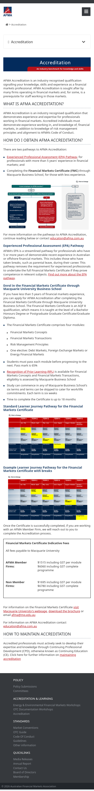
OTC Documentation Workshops (33, 709)
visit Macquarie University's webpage (41, 609)
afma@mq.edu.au (23, 615)
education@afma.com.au (67, 238)
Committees (20, 691)
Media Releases (22, 759)
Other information (24, 745)
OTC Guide (19, 732)
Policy (18, 680)
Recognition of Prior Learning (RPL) (30, 372)
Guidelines (19, 741)
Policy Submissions (25, 686)
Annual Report (22, 764)
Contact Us (20, 768)
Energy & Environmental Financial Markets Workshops (46, 705)
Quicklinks (21, 753)
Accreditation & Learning (33, 699)
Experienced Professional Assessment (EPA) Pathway (42, 157)
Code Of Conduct (23, 736)
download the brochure (64, 611)
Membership (21, 777)
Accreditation (21, 714)
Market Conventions (25, 728)
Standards (21, 721)
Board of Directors (24, 772)
